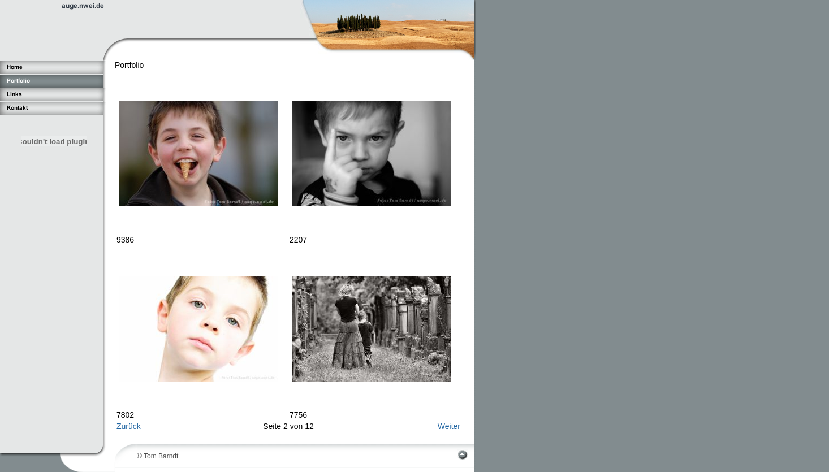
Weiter (449, 426)
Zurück (128, 426)
